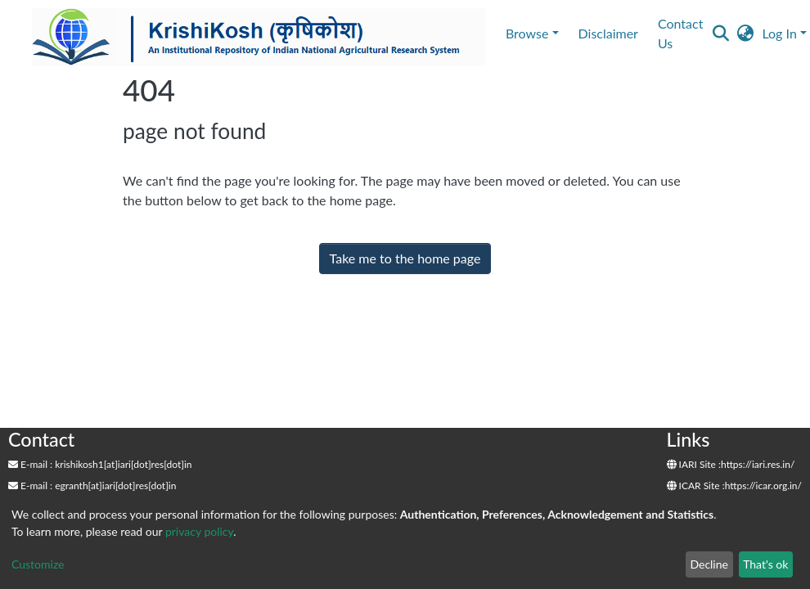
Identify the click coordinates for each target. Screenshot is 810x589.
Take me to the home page (405, 258)
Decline (709, 564)
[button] (744, 33)
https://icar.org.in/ (763, 485)
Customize (38, 564)
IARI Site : (694, 464)
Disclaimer (608, 33)
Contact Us (680, 33)
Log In (779, 33)
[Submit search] (720, 33)
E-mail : (30, 464)
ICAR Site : (696, 485)
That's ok (765, 564)
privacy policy (199, 531)
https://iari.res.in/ (757, 464)
